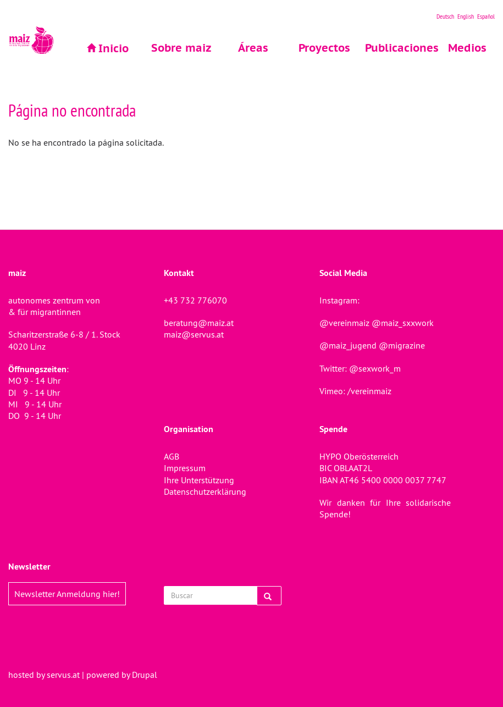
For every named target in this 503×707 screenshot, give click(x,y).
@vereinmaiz (344, 322)
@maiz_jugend (348, 345)
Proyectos (324, 48)
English (465, 16)
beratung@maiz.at (199, 322)
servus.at (63, 674)
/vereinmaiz (368, 390)
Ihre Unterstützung (199, 479)
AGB (171, 456)
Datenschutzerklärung (205, 491)
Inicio (113, 48)
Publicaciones (396, 48)
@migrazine (402, 345)
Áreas (253, 48)
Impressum (185, 467)
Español (486, 16)
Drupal (144, 674)
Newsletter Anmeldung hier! (67, 593)
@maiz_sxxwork (403, 322)
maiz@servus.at (194, 334)
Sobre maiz (181, 48)
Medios (467, 48)
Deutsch (445, 16)
